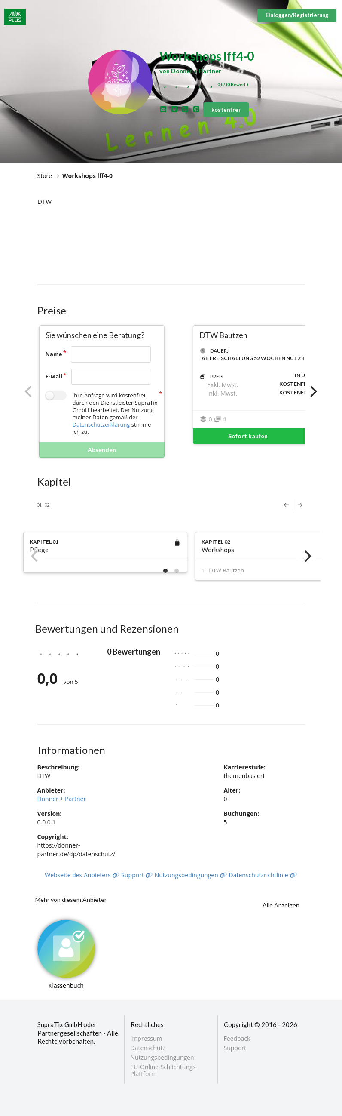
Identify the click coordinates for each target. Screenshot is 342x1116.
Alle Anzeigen (281, 905)
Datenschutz (148, 1048)
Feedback (237, 1038)
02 (46, 504)
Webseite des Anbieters (82, 875)
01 (39, 504)
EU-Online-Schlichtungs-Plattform (164, 1070)
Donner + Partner (61, 799)
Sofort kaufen (273, 436)
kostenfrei (225, 109)
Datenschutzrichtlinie (263, 875)
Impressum (146, 1038)
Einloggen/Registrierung (297, 15)
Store (44, 176)
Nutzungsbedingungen (191, 875)
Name (54, 354)
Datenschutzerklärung (101, 424)
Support (137, 875)
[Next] (312, 391)
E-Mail (54, 376)
